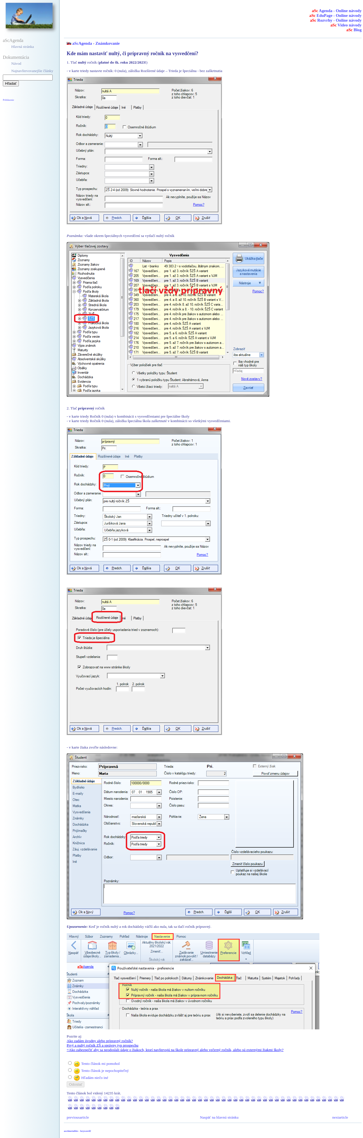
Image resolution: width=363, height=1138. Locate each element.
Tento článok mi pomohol (100, 1063)
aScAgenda (13, 40)
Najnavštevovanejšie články (32, 71)
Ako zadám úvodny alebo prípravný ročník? (100, 1041)
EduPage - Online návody (335, 15)
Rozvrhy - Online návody (336, 20)
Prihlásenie (8, 99)
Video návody (346, 25)
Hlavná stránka (22, 46)
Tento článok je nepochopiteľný (105, 1070)
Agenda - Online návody (337, 10)
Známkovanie (107, 43)
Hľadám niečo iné (94, 1078)
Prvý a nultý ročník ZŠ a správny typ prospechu (102, 1045)
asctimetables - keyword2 (77, 1131)
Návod (16, 63)
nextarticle (340, 1117)
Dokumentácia (16, 57)
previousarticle (78, 1117)
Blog (354, 30)
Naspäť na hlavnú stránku (219, 1117)
